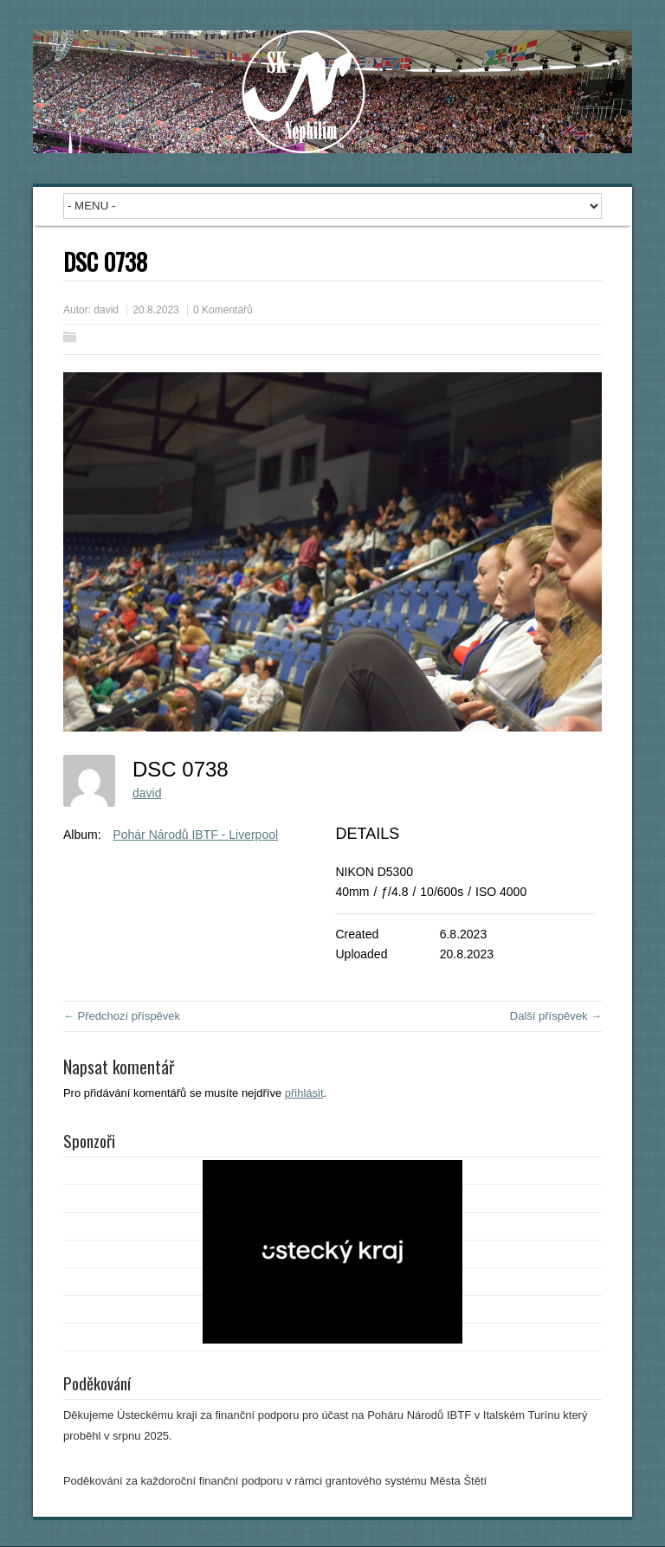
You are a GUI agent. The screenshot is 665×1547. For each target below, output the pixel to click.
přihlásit (304, 1092)
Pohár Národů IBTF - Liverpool (195, 834)
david (106, 310)
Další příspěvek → (556, 1015)
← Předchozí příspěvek (121, 1015)
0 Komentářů (223, 310)
